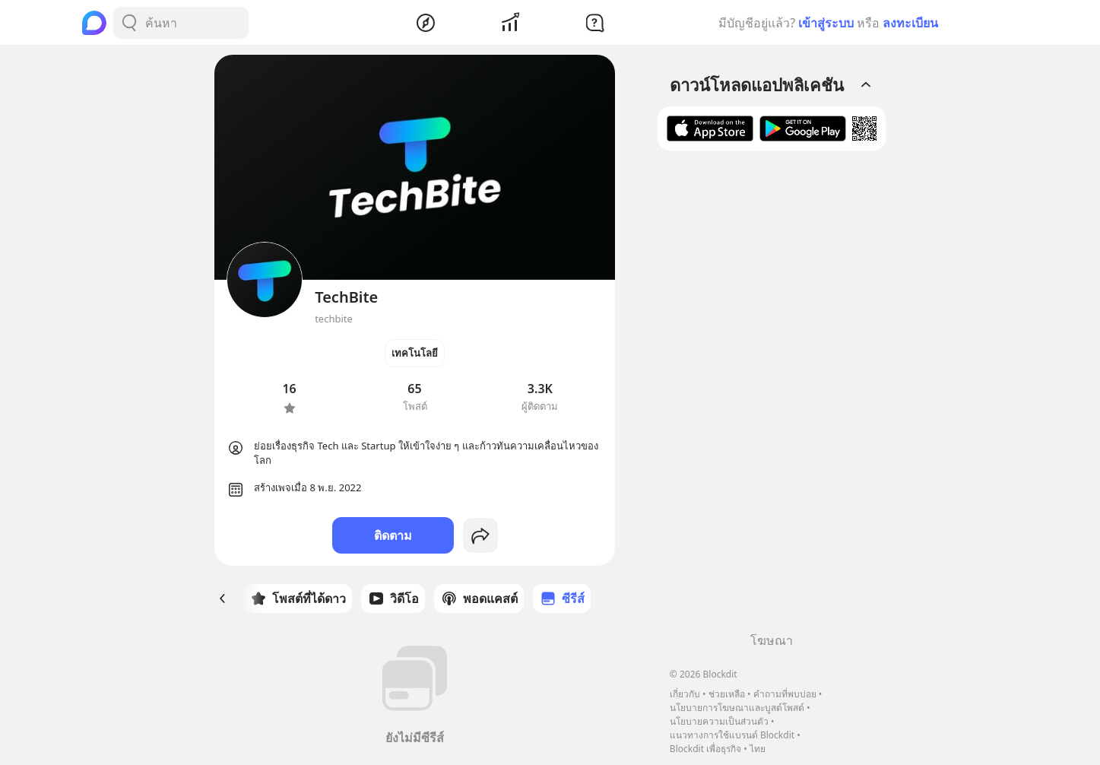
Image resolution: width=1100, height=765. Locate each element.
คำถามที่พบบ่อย (784, 693)
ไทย (758, 748)
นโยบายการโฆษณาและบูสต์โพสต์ (737, 707)
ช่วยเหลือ (727, 693)
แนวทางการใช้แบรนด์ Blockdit (732, 734)
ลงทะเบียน (910, 22)
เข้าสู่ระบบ (826, 22)
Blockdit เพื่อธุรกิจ (705, 748)
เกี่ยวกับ (685, 693)
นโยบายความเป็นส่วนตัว (719, 721)
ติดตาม (393, 535)
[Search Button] (129, 22)
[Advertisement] (772, 397)
